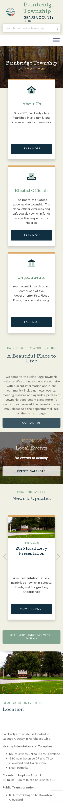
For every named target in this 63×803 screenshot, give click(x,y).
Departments (31, 278)
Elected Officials (32, 191)
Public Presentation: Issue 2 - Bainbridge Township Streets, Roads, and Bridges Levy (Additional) (31, 585)
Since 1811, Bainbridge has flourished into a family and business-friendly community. (31, 117)
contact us (31, 431)
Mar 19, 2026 (31, 543)
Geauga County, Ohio (39, 19)
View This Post (31, 609)
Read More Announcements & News (31, 636)
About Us (31, 104)
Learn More (31, 148)
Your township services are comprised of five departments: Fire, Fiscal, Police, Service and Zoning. (31, 293)
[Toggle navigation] (56, 41)
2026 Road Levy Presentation (31, 551)
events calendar (31, 471)
